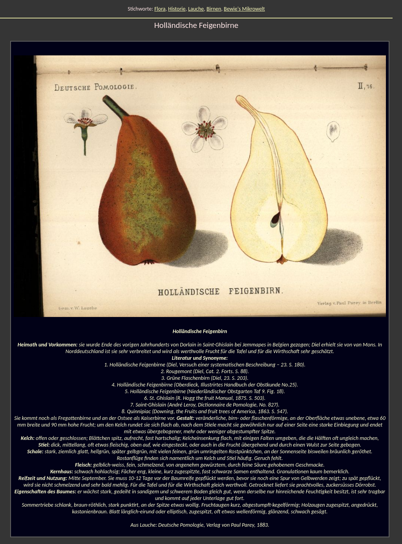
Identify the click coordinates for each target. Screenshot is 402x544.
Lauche (196, 8)
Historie (176, 8)
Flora (159, 8)
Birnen (213, 8)
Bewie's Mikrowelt (244, 8)
